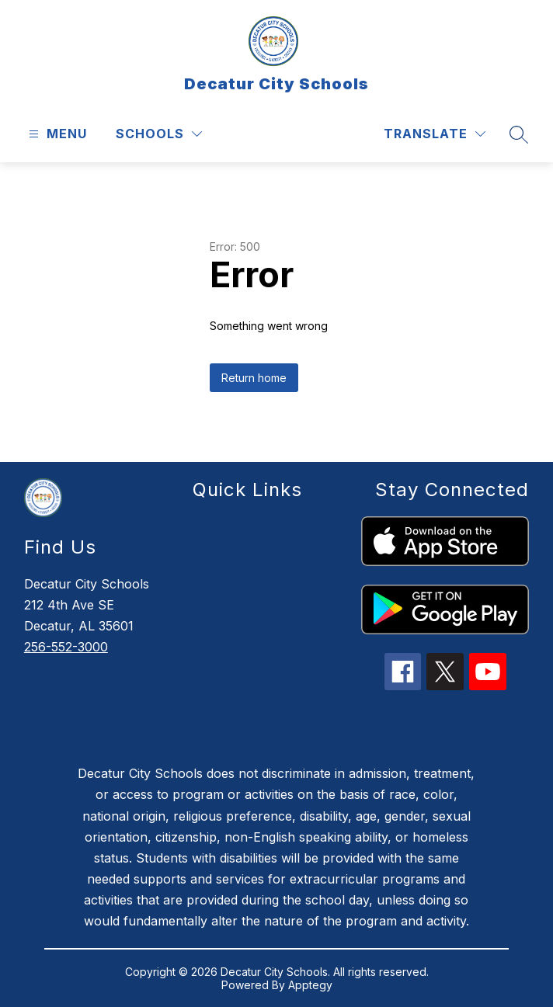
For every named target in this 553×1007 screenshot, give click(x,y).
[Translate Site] (434, 134)
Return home (254, 377)
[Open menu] (56, 134)
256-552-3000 (66, 647)
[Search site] (519, 134)
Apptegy (310, 984)
